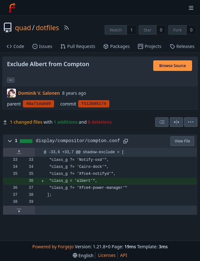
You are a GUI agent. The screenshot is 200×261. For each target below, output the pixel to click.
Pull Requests (77, 46)
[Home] (12, 8)
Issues (42, 46)
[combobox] (162, 122)
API (123, 255)
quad (23, 27)
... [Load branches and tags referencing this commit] (11, 80)
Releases (182, 46)
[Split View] (176, 122)
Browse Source (172, 65)
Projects (149, 46)
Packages (116, 46)
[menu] (190, 122)
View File (182, 141)
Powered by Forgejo (53, 247)
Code (15, 46)
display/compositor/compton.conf (78, 140)
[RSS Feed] (66, 28)
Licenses (107, 255)
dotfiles (47, 27)
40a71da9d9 (38, 103)
